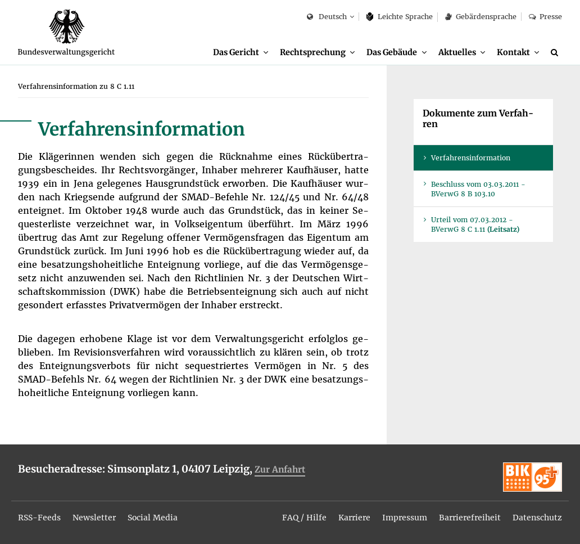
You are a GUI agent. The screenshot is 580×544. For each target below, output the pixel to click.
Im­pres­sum (404, 517)
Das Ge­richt (236, 52)
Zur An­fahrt (280, 469)
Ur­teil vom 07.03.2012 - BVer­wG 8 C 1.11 (475, 224)
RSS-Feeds (39, 517)
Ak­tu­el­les (457, 52)
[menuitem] (241, 53)
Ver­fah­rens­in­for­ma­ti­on (470, 158)
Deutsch (327, 17)
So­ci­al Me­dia (153, 517)
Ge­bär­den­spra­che (480, 16)
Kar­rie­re (354, 517)
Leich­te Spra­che (399, 16)
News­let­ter (94, 517)
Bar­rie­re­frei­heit (470, 517)
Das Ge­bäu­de (391, 52)
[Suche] (556, 52)
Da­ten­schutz (537, 517)
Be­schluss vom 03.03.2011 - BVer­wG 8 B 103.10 (478, 189)
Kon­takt (513, 52)
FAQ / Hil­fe (304, 517)
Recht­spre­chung (313, 52)
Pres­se (545, 16)
